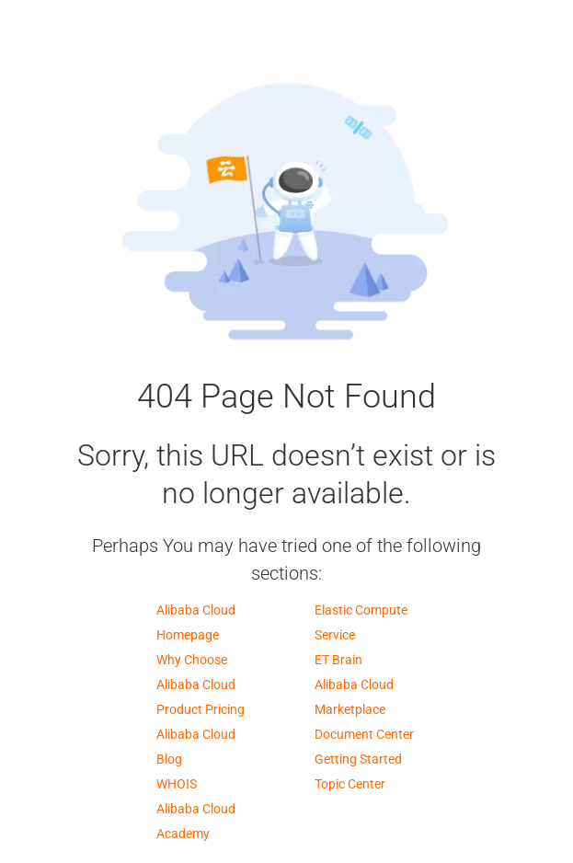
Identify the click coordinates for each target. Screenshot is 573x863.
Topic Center (350, 784)
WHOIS (176, 784)
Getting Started (358, 759)
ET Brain (338, 659)
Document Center (364, 734)
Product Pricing (200, 709)
